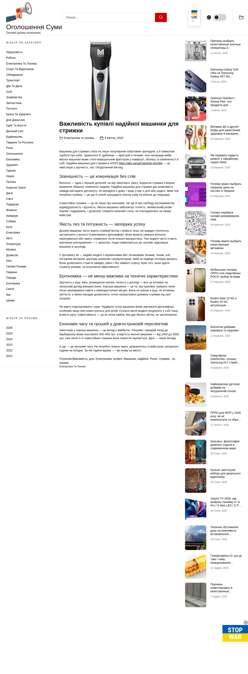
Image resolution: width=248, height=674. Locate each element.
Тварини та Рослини (19, 142)
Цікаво (10, 300)
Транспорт (13, 80)
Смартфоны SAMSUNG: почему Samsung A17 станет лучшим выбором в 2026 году (224, 362)
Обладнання (14, 74)
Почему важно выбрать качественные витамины (225, 244)
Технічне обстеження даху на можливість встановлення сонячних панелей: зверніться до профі (224, 533)
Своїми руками (16, 266)
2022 (9, 350)
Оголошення (14, 153)
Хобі (9, 91)
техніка (64, 362)
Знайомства (14, 97)
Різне (9, 148)
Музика (11, 249)
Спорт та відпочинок (20, 69)
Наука (10, 176)
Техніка (11, 181)
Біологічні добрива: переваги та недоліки (224, 328)
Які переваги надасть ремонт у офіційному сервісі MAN (224, 159)
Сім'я (9, 198)
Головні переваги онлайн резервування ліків (224, 216)
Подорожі (12, 204)
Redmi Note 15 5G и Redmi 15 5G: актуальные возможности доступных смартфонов (226, 305)
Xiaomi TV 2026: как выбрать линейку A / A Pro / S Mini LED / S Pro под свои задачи (225, 503)
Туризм (11, 170)
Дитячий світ (15, 131)
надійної (142, 358)
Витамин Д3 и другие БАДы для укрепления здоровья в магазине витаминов (225, 132)
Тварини (11, 272)
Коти (9, 227)
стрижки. (164, 358)
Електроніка (104, 358)
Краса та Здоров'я (18, 114)
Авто (9, 238)
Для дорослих (15, 120)
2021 (9, 356)
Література (13, 244)
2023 (9, 344)
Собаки (11, 221)
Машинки (129, 358)
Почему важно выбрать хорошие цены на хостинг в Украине (225, 187)
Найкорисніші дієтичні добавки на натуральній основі (224, 387)
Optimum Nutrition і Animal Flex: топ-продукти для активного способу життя (222, 104)
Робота (11, 57)
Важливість (80, 358)
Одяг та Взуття (16, 125)
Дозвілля (12, 255)
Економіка (13, 159)
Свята (10, 289)
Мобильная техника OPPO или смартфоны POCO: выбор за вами (225, 273)
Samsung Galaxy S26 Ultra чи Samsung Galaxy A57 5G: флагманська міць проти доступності (224, 76)
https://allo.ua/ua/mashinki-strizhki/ (141, 163)
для (91, 358)
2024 (9, 339)
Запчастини (14, 103)
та (173, 358)
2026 (9, 327)
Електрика (13, 232)
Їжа (8, 294)
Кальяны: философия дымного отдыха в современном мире (224, 445)
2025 (9, 333)
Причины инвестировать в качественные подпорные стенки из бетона (224, 591)
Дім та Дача (14, 86)
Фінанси (11, 210)
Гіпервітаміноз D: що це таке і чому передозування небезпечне (226, 561)
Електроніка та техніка (21, 63)
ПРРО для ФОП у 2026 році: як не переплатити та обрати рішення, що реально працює (225, 419)
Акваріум (12, 215)
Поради (11, 277)
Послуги (11, 108)
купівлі (117, 358)
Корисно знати (16, 187)
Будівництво (14, 136)
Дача (9, 193)
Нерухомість (14, 52)
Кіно (9, 260)
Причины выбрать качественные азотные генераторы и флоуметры (225, 46)
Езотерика (13, 283)
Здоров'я (12, 165)
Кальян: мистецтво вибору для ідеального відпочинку (225, 473)
